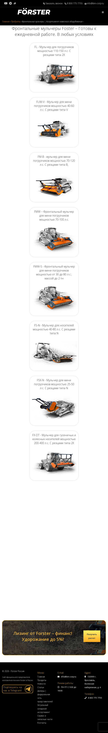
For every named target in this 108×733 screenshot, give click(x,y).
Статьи (40, 566)
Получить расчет (92, 515)
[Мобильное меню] (103, 12)
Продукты (41, 559)
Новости (41, 563)
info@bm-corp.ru (94, 3)
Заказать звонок (53, 3)
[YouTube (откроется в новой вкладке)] (6, 3)
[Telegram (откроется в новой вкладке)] (10, 3)
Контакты (41, 602)
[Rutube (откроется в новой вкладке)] (15, 3)
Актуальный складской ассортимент (43, 588)
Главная (41, 555)
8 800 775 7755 (74, 3)
